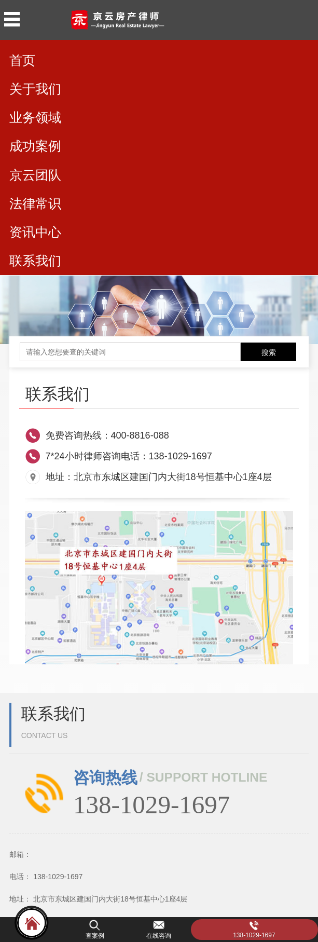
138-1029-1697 (254, 935)
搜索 (268, 352)
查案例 (95, 935)
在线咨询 (158, 935)
